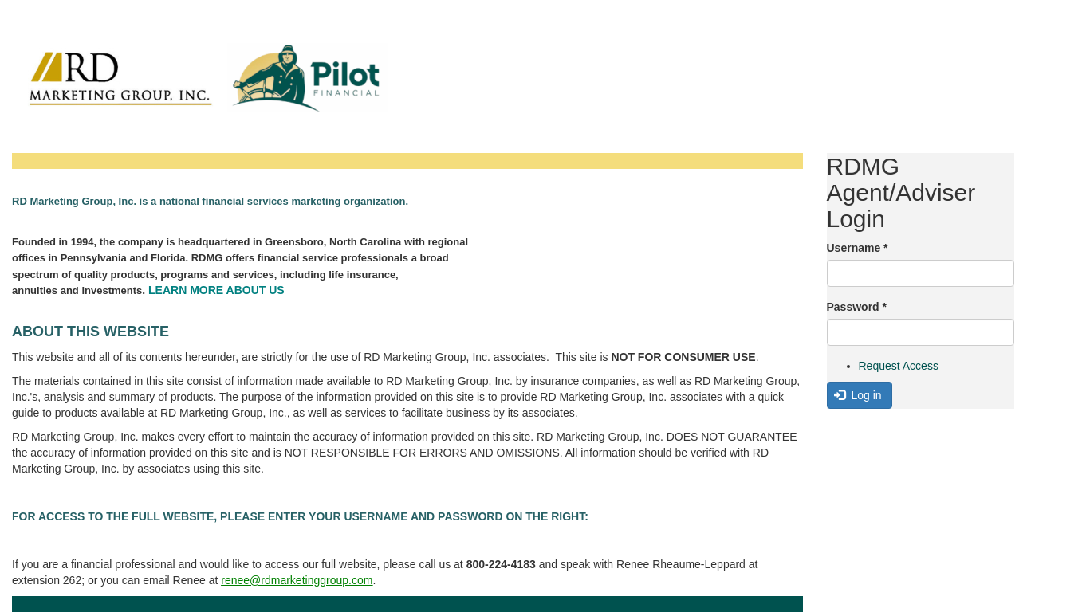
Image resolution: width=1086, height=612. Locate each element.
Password (857, 306)
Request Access (898, 365)
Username (857, 247)
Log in (858, 395)
